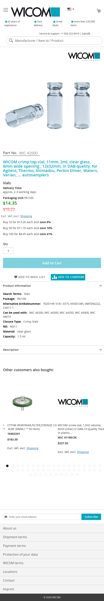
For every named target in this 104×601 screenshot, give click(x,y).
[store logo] (35, 12)
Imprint (8, 589)
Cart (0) (86, 33)
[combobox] (54, 40)
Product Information (17, 286)
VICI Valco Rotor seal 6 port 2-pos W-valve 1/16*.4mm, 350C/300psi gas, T (29, 427)
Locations (10, 571)
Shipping (26, 216)
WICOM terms (13, 563)
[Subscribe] (91, 517)
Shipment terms (15, 537)
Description (11, 350)
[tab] (52, 285)
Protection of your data (20, 554)
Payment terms (14, 546)
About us (9, 528)
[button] (71, 9)
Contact (9, 580)
